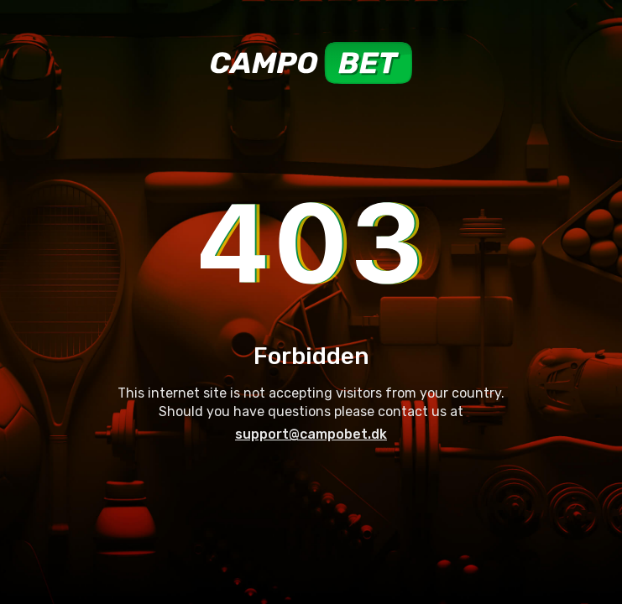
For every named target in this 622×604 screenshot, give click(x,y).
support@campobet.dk (311, 434)
